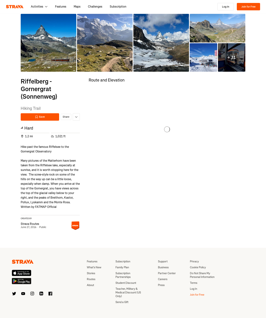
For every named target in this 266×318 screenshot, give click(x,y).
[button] (48, 43)
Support (163, 261)
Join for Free (248, 6)
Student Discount (125, 283)
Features (60, 6)
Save (40, 117)
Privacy (194, 261)
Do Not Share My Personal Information (202, 275)
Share (66, 117)
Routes (91, 279)
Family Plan (122, 267)
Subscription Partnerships (123, 275)
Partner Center (167, 273)
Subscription (118, 6)
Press (161, 285)
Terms (193, 283)
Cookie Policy (198, 267)
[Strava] (14, 7)
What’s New (94, 267)
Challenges (95, 6)
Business (163, 267)
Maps (77, 6)
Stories (91, 273)
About (90, 285)
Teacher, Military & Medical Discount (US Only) (128, 292)
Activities (39, 6)
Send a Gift (121, 302)
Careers (162, 279)
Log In (225, 6)
